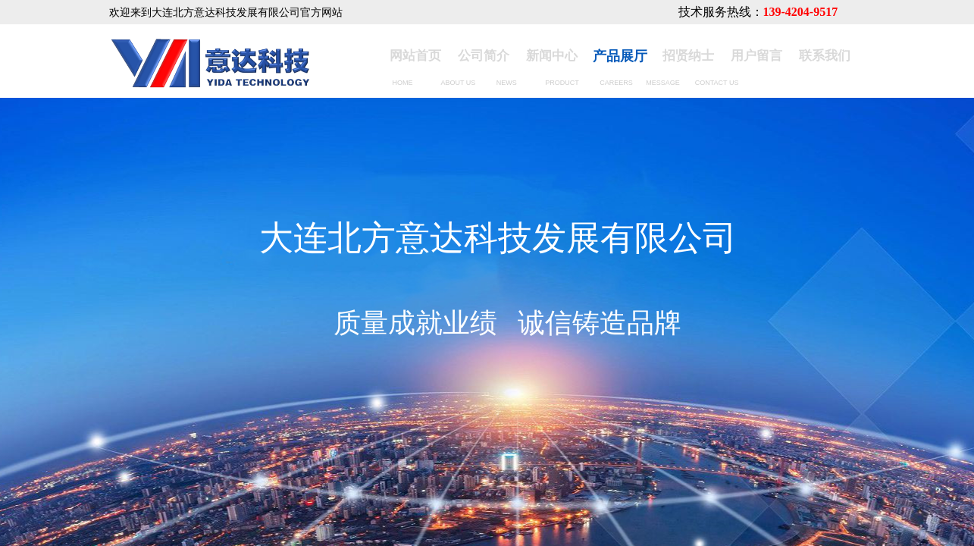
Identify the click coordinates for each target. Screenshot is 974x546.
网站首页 (415, 56)
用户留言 (756, 56)
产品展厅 (620, 56)
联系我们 (824, 56)
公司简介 (483, 56)
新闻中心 (552, 56)
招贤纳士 (688, 56)
